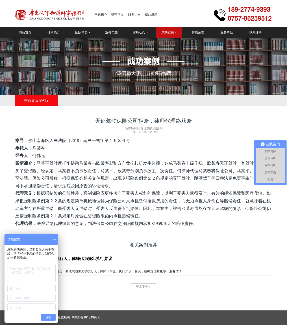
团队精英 (81, 32)
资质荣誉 (198, 32)
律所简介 (54, 32)
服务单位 (226, 32)
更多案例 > (143, 286)
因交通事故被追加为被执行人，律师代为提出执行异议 (63, 259)
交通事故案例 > (36, 101)
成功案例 (167, 32)
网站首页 (25, 32)
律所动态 (139, 32)
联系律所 (255, 32)
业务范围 (111, 32)
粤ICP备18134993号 (86, 317)
